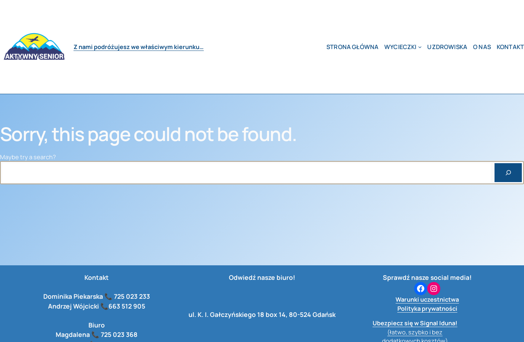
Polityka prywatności (427, 309)
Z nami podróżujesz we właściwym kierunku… (139, 47)
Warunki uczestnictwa (427, 299)
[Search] (508, 172)
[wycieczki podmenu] (420, 47)
